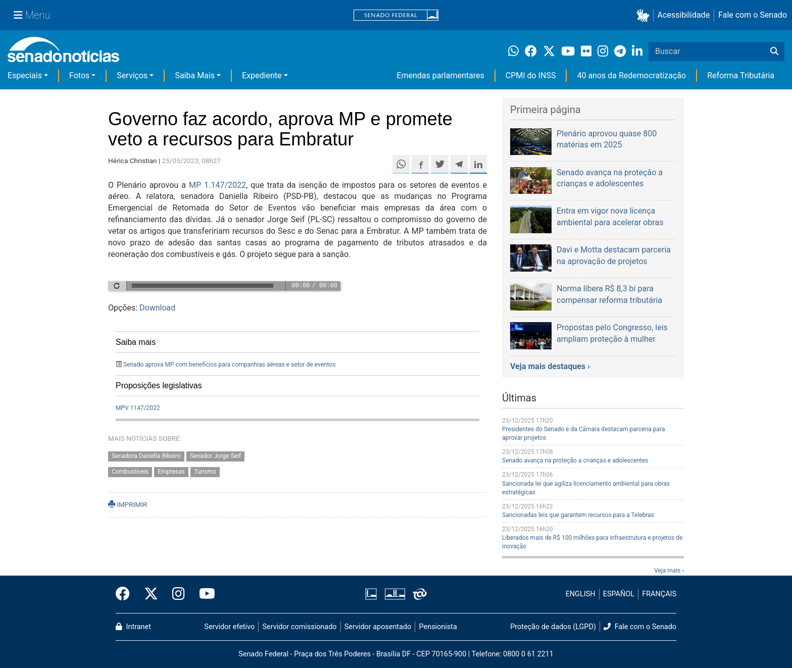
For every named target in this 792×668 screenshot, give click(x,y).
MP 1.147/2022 (217, 185)
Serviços (132, 75)
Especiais (25, 75)
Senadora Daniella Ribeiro (146, 455)
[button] (644, 15)
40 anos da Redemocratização (631, 75)
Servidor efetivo (229, 627)
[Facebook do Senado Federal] (126, 594)
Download (157, 308)
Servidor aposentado (377, 627)
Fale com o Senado (752, 15)
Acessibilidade (684, 15)
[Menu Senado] (32, 15)
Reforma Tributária (740, 75)
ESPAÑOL (618, 594)
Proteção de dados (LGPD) (553, 627)
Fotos (79, 75)
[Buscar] (774, 51)
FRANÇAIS (659, 594)
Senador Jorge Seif (215, 455)
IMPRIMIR (127, 504)
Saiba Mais (195, 75)
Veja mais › (669, 570)
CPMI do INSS (531, 75)
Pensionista (438, 627)
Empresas (171, 471)
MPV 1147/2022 (138, 408)
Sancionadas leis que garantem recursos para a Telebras (578, 515)
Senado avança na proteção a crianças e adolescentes (575, 460)
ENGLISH (581, 594)
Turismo (205, 471)
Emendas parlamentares (440, 75)
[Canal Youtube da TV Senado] (203, 594)
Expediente (261, 75)
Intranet (133, 627)
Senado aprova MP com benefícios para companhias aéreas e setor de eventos (229, 364)
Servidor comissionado (300, 627)
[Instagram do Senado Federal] (178, 594)
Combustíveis (130, 471)
